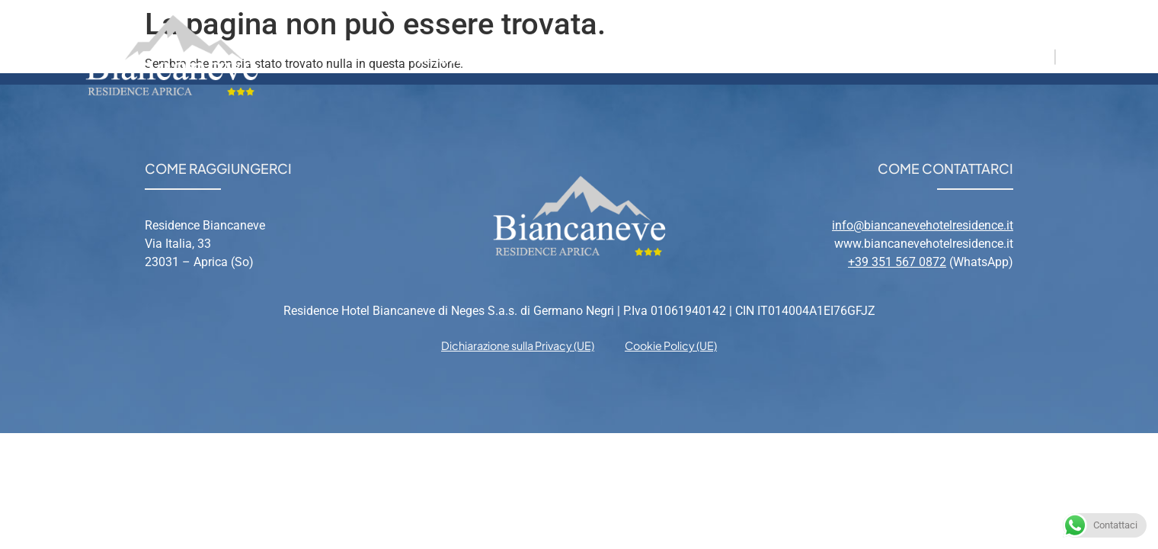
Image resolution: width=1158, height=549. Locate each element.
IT (1042, 56)
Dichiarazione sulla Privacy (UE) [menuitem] (517, 345)
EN (1072, 56)
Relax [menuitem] (760, 56)
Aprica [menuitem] (686, 56)
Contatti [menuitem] (842, 56)
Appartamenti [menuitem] (576, 56)
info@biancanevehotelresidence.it (922, 225)
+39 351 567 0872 (897, 262)
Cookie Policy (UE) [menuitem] (671, 345)
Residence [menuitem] (452, 56)
